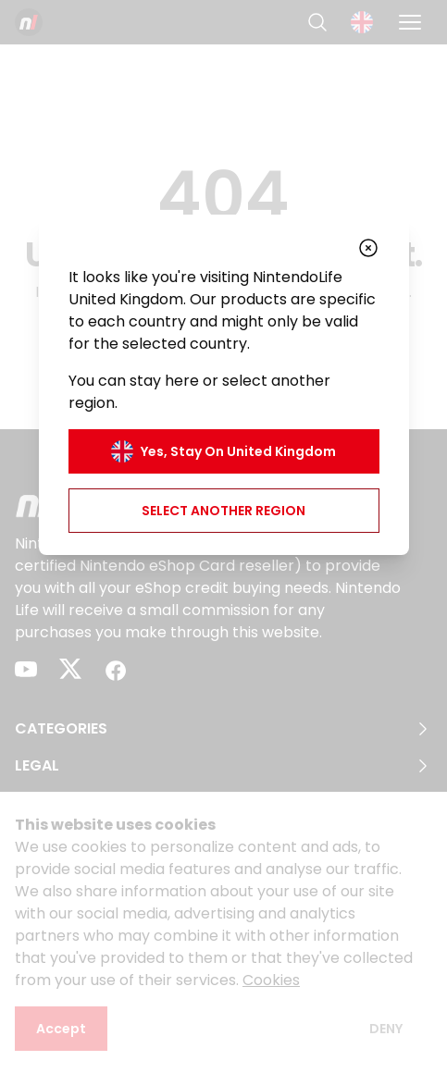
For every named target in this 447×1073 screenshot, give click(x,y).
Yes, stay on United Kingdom (223, 451)
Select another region (223, 510)
